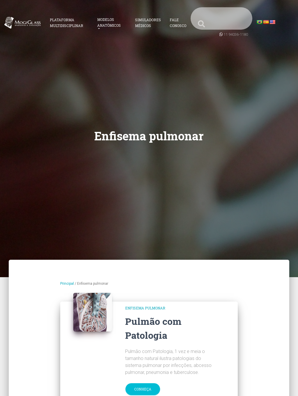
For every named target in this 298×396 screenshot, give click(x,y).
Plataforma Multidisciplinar (66, 22)
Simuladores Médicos (148, 22)
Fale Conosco (178, 22)
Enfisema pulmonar (145, 308)
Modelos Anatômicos (109, 22)
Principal (67, 284)
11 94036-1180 (236, 34)
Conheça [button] (142, 389)
